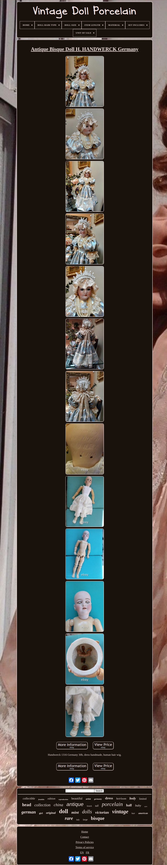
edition (51, 798)
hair (133, 813)
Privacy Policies (85, 842)
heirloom (121, 798)
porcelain (112, 804)
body (132, 798)
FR (87, 852)
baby (138, 805)
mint (75, 812)
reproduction (63, 799)
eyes (145, 806)
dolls (87, 811)
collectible (29, 798)
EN (82, 852)
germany (98, 799)
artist (88, 799)
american (143, 813)
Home (84, 831)
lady (78, 820)
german (28, 811)
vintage (120, 811)
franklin (41, 799)
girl (41, 813)
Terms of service (84, 847)
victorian (102, 812)
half (129, 805)
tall (97, 805)
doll (63, 811)
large (85, 819)
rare (69, 818)
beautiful (77, 798)
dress (109, 798)
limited (142, 798)
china (58, 804)
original (51, 812)
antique (75, 804)
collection (42, 805)
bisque (97, 818)
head (26, 804)
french (89, 806)
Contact (84, 836)
